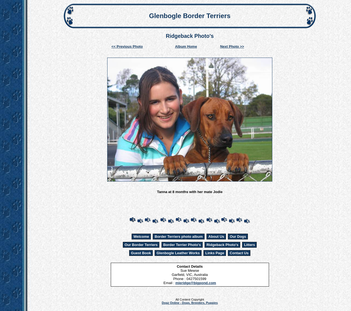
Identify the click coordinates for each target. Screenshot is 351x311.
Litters (249, 245)
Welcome (141, 236)
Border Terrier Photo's (182, 245)
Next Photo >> (232, 46)
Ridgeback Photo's (222, 245)
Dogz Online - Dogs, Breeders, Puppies (190, 302)
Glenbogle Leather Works (178, 253)
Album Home (186, 46)
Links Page (214, 253)
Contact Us (239, 253)
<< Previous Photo (127, 46)
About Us (216, 236)
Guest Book (141, 253)
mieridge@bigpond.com (195, 283)
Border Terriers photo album (179, 236)
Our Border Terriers (140, 245)
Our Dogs (238, 236)
